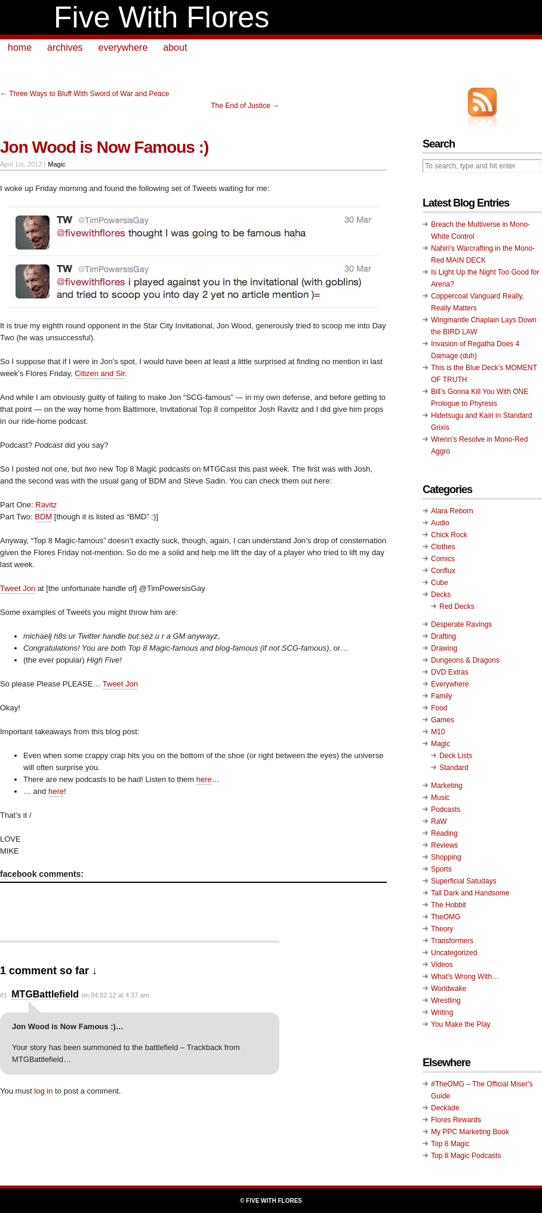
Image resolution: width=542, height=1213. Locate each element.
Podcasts (445, 809)
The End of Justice (240, 105)
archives (65, 47)
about (175, 47)
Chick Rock (449, 535)
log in (43, 1090)
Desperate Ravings (461, 624)
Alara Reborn (452, 511)
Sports (441, 869)
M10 (438, 732)
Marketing (447, 785)
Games (442, 720)
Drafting (443, 636)
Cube (439, 582)
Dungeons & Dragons (465, 660)
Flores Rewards (456, 1120)
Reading (444, 833)
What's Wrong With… (465, 976)
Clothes (443, 547)
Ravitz (46, 504)
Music (440, 797)
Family (441, 696)
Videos (441, 964)
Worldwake (448, 988)
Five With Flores (161, 17)
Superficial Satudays (463, 881)
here (204, 779)
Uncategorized (454, 953)
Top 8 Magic (450, 1144)
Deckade (445, 1108)
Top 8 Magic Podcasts (466, 1156)
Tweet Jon (17, 588)
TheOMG (445, 917)
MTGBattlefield (45, 994)
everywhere (123, 47)
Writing (442, 1012)
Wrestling (446, 1000)
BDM (43, 516)
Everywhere (450, 684)
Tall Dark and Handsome (470, 893)
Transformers (452, 941)
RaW (439, 821)
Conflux (443, 571)
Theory (442, 929)
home (20, 47)
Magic (56, 164)
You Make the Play (461, 1024)
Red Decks (457, 606)
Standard (454, 767)
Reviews (444, 845)
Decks (441, 594)
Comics (443, 559)
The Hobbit (448, 905)
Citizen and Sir (100, 373)
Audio (440, 523)
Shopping (446, 857)
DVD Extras (450, 672)
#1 (3, 995)
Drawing (444, 648)
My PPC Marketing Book (470, 1132)
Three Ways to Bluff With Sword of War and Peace (89, 94)
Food (439, 708)
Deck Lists (455, 756)
